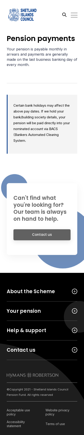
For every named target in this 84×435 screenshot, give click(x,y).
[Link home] (27, 14)
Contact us (42, 237)
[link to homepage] (32, 375)
